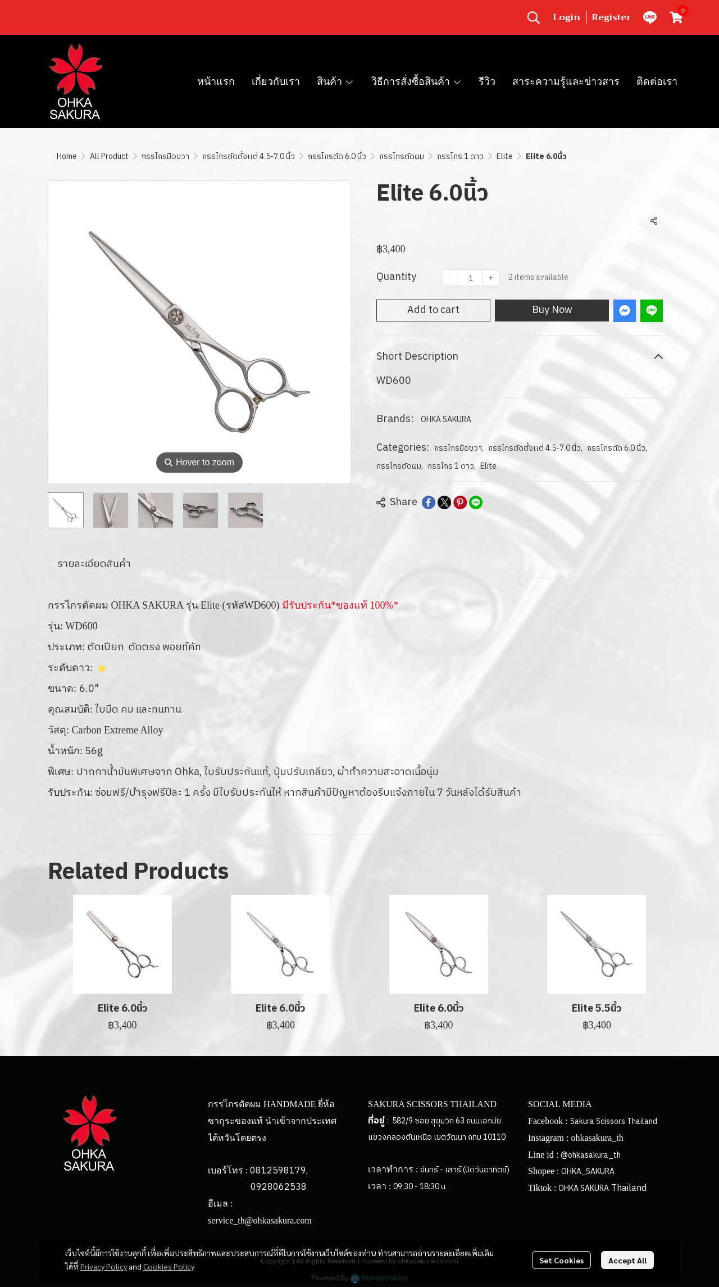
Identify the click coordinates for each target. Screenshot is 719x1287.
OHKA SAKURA (446, 419)
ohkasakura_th (597, 1138)
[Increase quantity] (491, 278)
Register (611, 17)
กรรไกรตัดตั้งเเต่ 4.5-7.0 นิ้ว (248, 156)
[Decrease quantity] (450, 278)
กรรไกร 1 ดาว (460, 156)
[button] (533, 17)
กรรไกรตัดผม (401, 156)
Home (67, 156)
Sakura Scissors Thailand (613, 1121)
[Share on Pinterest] (460, 502)
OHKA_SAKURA (588, 1171)
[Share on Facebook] (428, 502)
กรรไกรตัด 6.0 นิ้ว (337, 156)
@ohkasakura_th (591, 1155)
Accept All (627, 1260)
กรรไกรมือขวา (165, 156)
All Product (109, 156)
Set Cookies (561, 1260)
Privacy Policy (103, 1266)
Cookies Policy (168, 1266)
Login (566, 17)
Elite (505, 156)
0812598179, (279, 1171)
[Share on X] (444, 502)
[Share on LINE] (476, 502)
